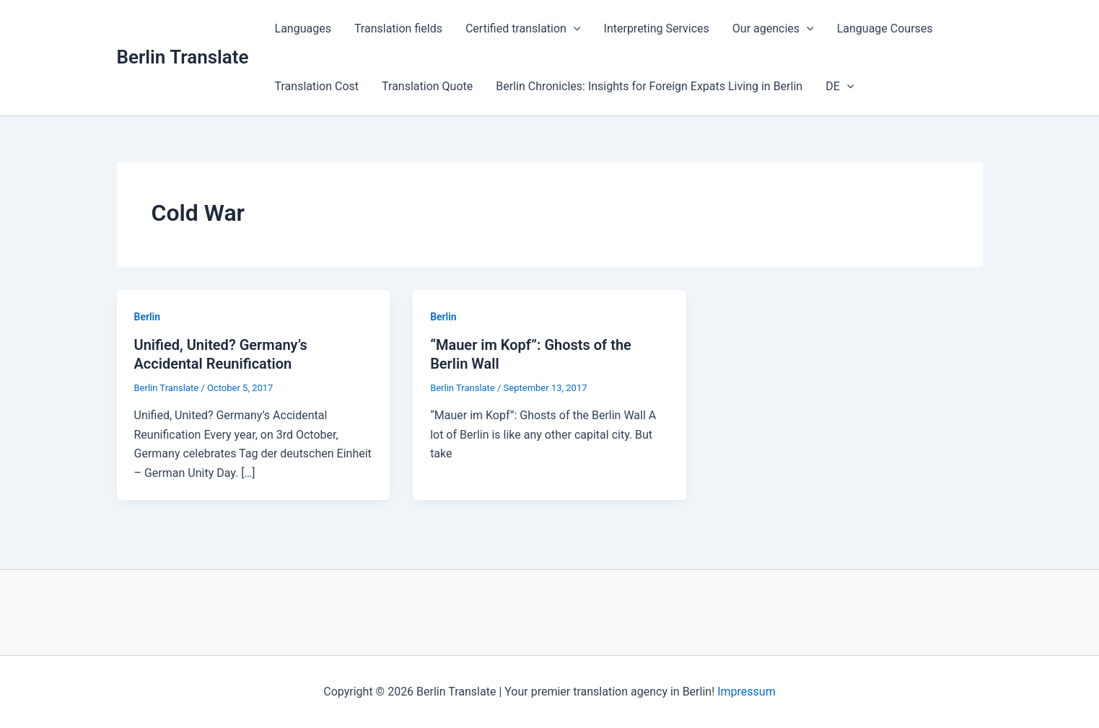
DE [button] (840, 86)
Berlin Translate (183, 57)
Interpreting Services (656, 28)
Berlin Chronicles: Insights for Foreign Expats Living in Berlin (649, 86)
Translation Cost (317, 86)
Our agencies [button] (773, 29)
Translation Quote (427, 86)
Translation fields (398, 28)
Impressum (746, 691)
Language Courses (885, 28)
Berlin (147, 317)
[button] (573, 29)
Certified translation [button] (523, 29)
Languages (303, 28)
